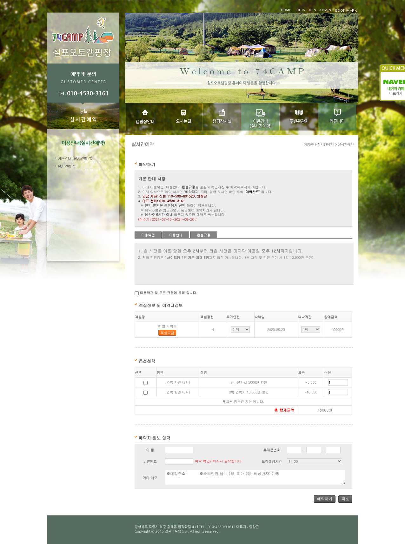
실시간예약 (66, 166)
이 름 (150, 449)
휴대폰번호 (271, 449)
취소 (345, 499)
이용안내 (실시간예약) (74, 158)
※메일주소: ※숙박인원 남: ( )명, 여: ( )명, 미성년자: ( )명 (255, 477)
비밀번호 (150, 461)
